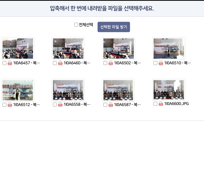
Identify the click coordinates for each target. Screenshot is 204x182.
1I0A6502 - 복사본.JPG (126, 63)
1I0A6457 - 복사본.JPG (25, 63)
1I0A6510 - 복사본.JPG (176, 63)
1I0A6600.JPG (174, 103)
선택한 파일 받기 (113, 27)
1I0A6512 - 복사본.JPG (25, 104)
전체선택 (86, 24)
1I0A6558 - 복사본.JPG (75, 104)
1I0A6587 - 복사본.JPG (126, 104)
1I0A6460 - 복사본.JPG (75, 63)
